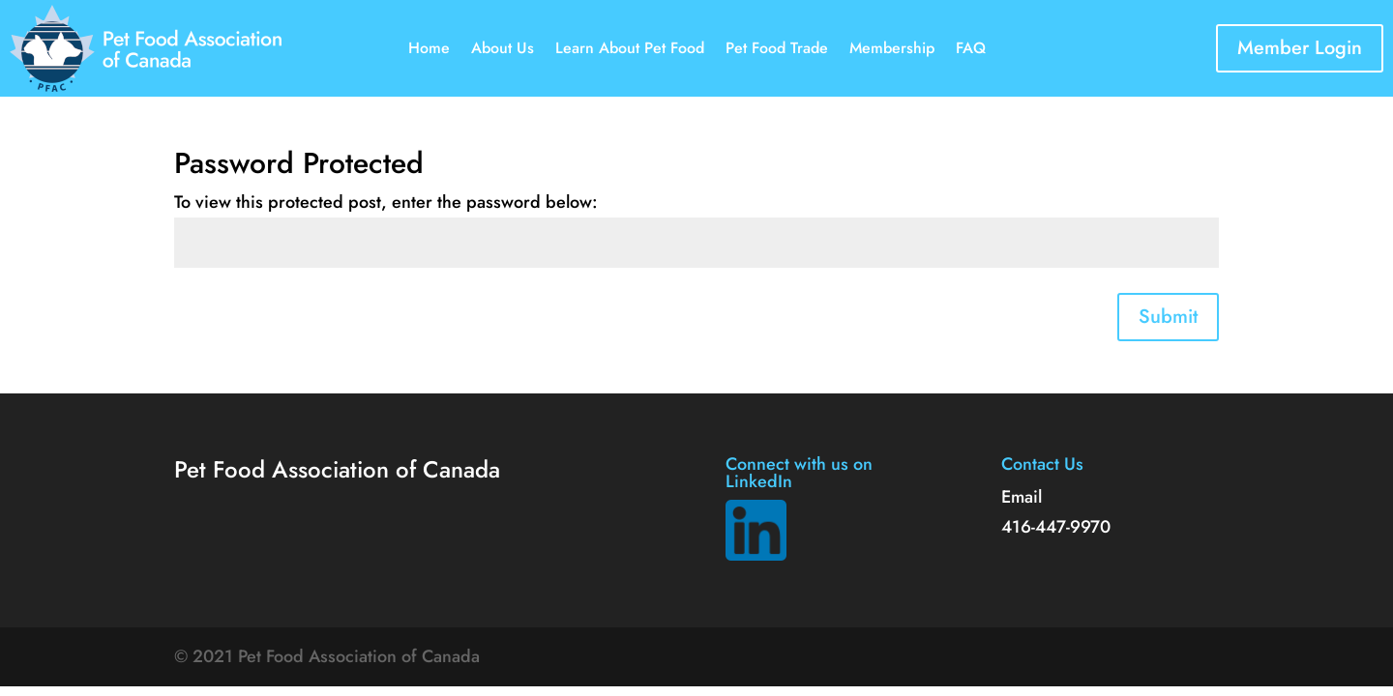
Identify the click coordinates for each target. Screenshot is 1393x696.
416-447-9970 (1056, 526)
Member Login (1299, 48)
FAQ (971, 50)
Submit (1168, 317)
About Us (502, 50)
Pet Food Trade (777, 50)
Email (1021, 496)
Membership (891, 50)
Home (429, 50)
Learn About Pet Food (629, 50)
